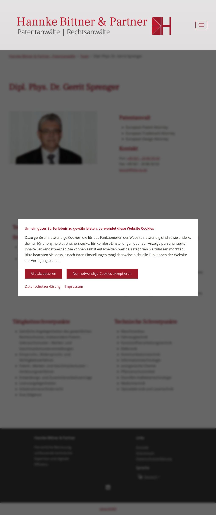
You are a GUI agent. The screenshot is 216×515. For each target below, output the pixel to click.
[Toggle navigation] (201, 25)
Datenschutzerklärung (43, 286)
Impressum (74, 286)
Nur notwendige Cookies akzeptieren (102, 273)
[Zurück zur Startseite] (94, 25)
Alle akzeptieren (43, 273)
